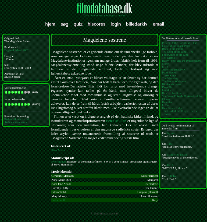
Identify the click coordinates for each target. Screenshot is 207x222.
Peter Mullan (116, 121)
